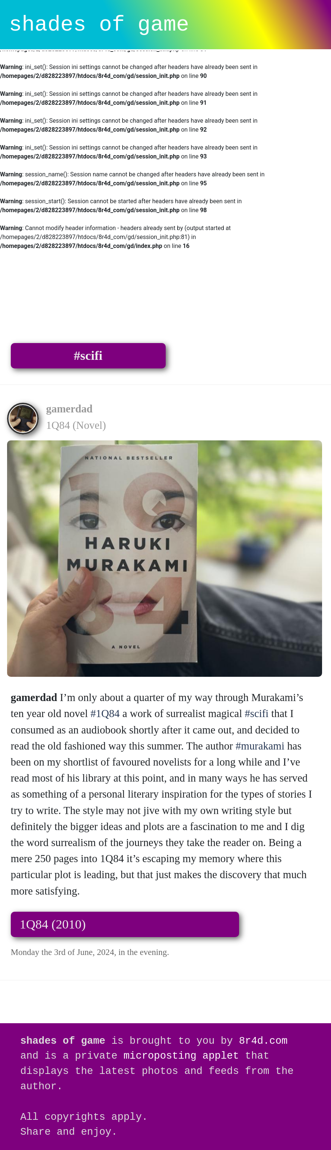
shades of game (99, 25)
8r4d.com (263, 1041)
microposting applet (181, 1056)
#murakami (260, 746)
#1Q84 (105, 713)
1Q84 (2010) (53, 924)
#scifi (88, 355)
